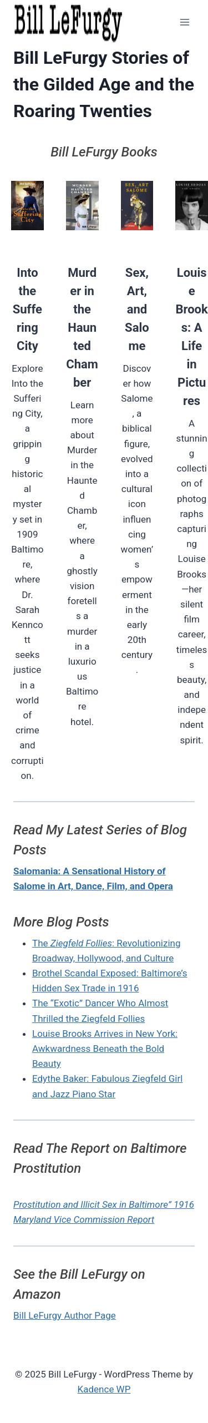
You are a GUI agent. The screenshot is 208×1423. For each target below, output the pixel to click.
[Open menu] (184, 22)
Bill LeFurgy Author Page (64, 1315)
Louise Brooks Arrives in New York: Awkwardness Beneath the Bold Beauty (104, 1048)
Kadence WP (104, 1389)
